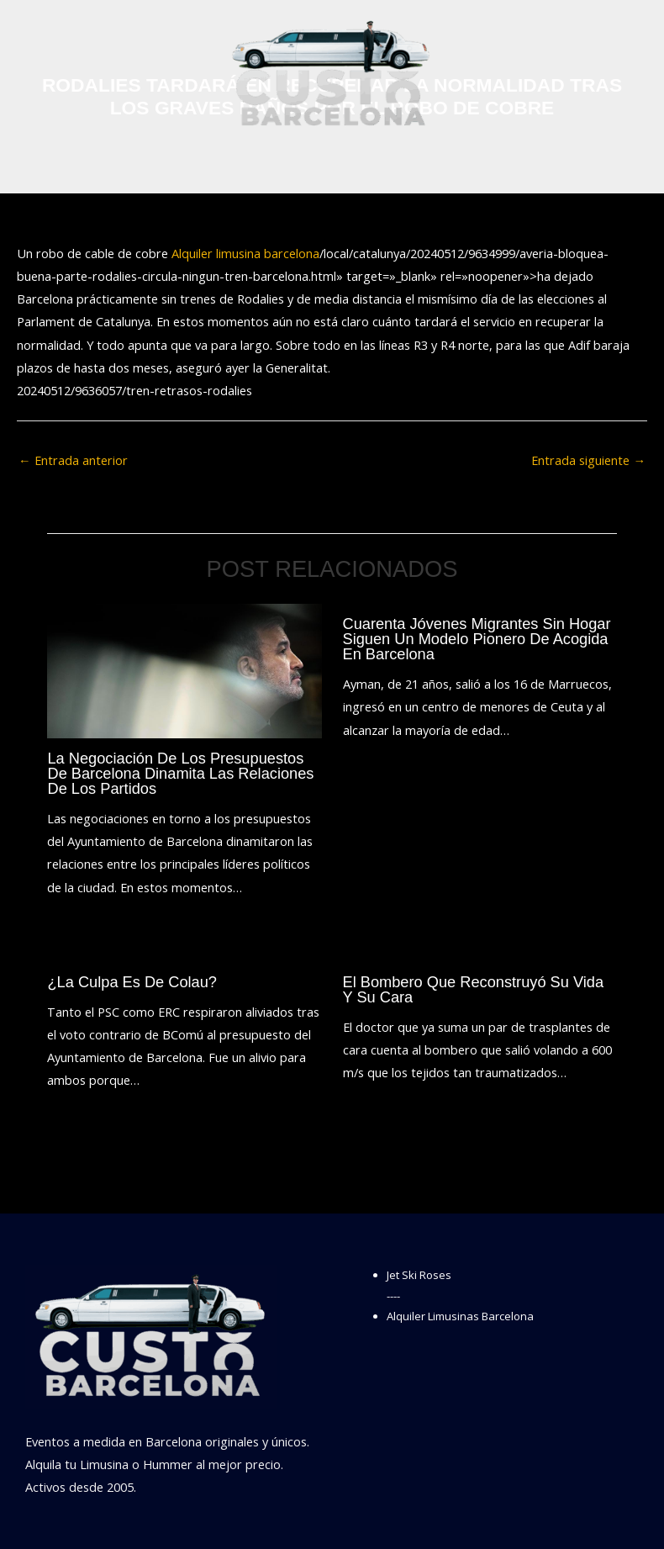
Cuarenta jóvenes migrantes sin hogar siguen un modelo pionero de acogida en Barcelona (477, 639)
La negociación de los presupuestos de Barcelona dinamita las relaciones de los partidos (180, 773)
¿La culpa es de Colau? (132, 982)
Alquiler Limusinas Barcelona (460, 1316)
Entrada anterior (73, 460)
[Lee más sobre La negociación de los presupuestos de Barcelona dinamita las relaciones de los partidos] (184, 669)
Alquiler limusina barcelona (245, 253)
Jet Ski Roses (419, 1274)
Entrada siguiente (588, 460)
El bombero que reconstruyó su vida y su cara (473, 989)
